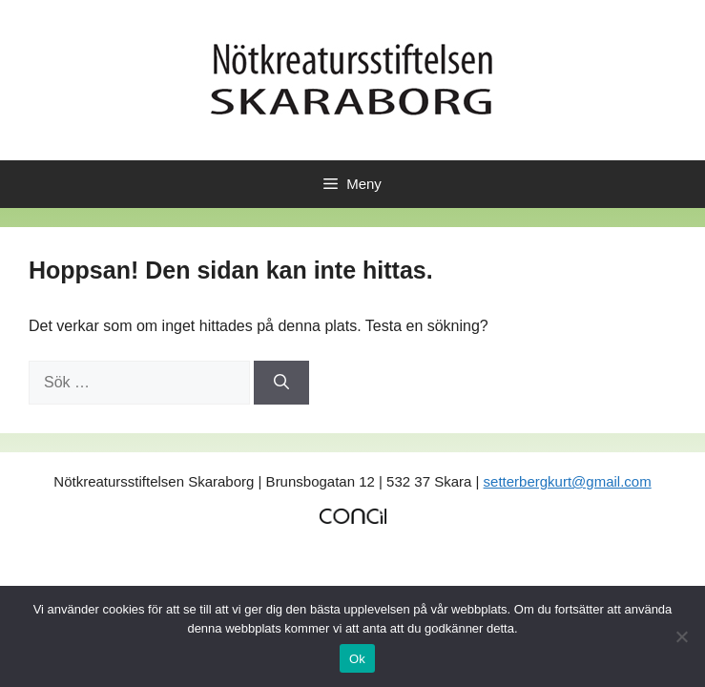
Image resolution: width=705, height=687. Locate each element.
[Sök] (281, 383)
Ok (357, 659)
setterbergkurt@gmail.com (568, 481)
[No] (681, 636)
